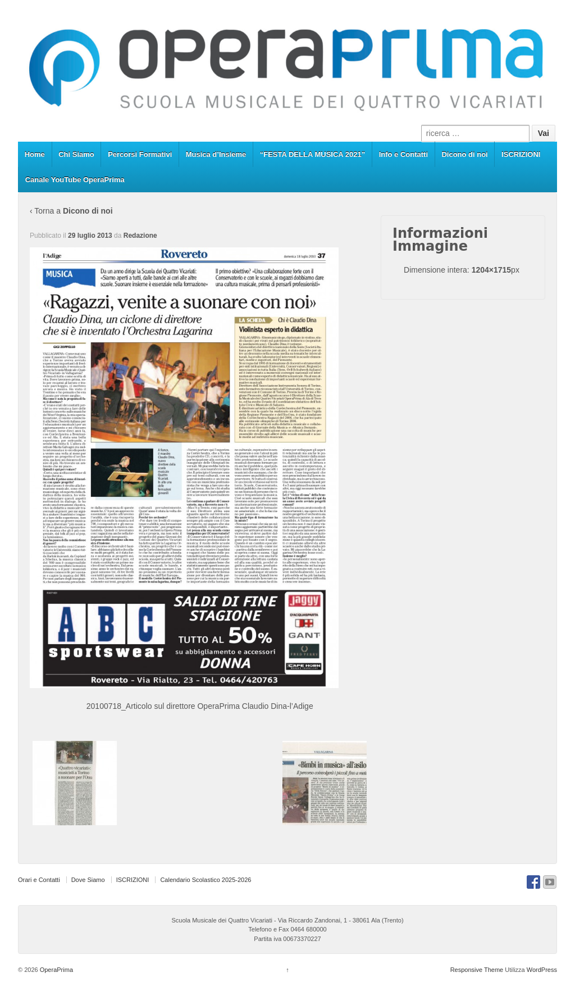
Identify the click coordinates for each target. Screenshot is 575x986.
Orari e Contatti (39, 879)
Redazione (140, 235)
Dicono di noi (464, 154)
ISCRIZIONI (520, 154)
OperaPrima (55, 969)
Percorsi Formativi (140, 154)
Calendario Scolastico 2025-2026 (205, 879)
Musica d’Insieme (216, 154)
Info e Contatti (403, 154)
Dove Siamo (88, 879)
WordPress (542, 969)
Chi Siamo (76, 154)
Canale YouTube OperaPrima (75, 179)
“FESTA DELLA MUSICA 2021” (313, 154)
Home (35, 154)
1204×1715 (491, 269)
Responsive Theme (477, 969)
